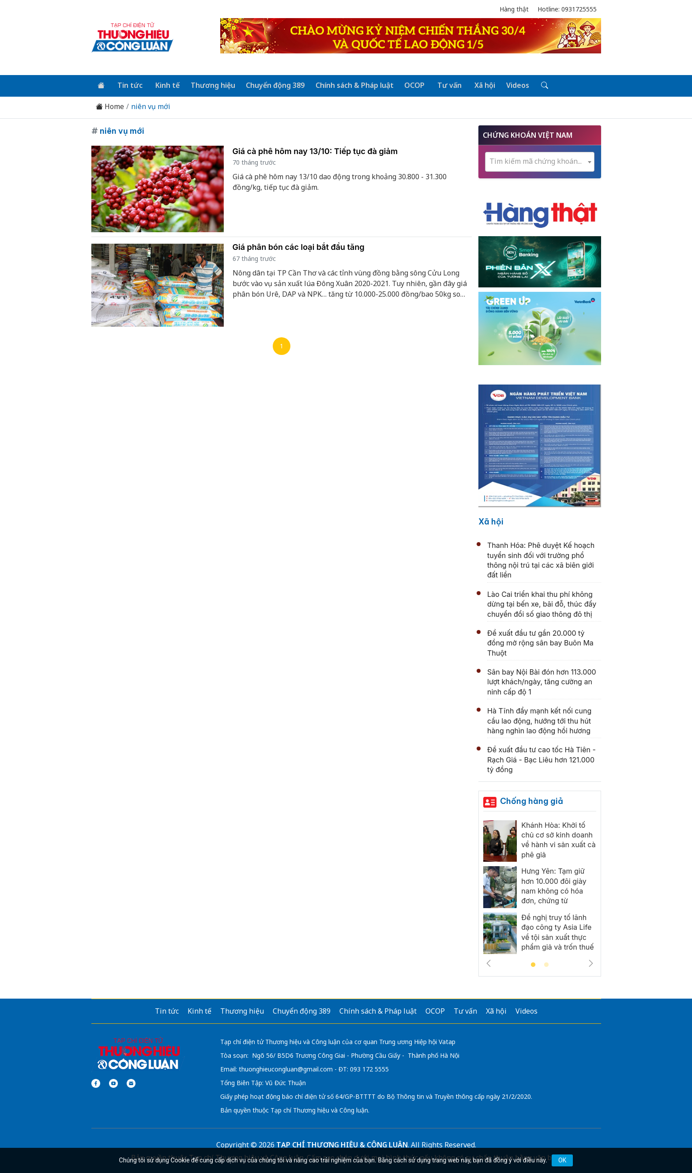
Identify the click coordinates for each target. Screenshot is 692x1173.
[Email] (131, 1082)
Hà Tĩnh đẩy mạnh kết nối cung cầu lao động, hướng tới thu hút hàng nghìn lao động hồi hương (539, 719)
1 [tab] (533, 964)
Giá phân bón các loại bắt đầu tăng (299, 246)
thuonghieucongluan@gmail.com (286, 1068)
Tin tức (128, 85)
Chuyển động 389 (270, 85)
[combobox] (539, 161)
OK (562, 1160)
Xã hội (476, 85)
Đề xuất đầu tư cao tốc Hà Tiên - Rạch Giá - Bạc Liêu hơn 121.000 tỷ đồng (541, 758)
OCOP (409, 85)
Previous (488, 962)
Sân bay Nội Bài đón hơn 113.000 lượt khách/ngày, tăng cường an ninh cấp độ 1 (541, 681)
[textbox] (539, 160)
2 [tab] (546, 964)
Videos (508, 85)
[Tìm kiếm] (534, 85)
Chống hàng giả (531, 800)
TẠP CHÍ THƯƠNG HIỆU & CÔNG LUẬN (342, 1144)
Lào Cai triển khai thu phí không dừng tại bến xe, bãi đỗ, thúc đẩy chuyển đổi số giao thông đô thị (541, 603)
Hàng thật (514, 9)
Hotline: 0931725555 (567, 9)
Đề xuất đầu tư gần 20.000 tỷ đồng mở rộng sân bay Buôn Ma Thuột (540, 642)
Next (591, 962)
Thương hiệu (209, 85)
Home (110, 106)
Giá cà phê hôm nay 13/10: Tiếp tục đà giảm (315, 150)
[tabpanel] (539, 888)
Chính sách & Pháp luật (349, 85)
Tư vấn (442, 85)
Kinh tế (164, 85)
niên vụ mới (150, 106)
